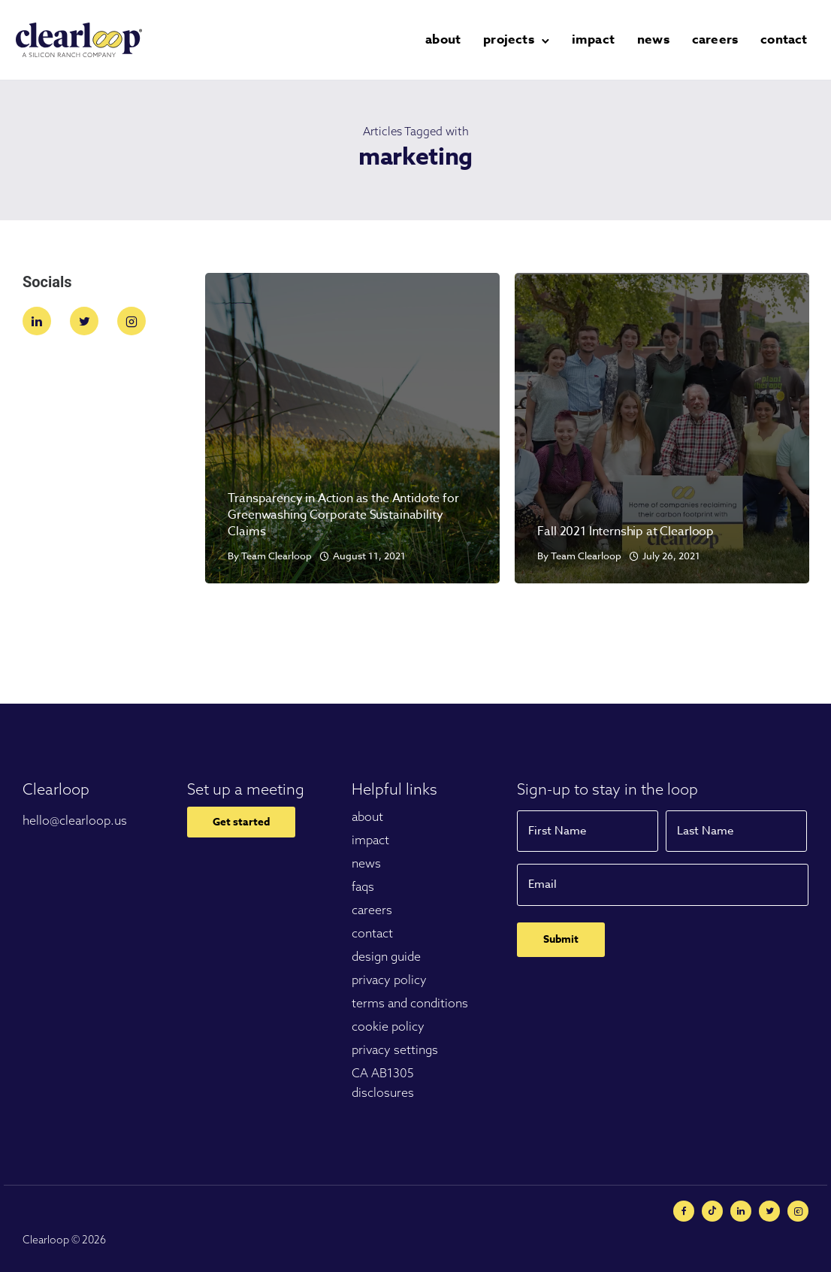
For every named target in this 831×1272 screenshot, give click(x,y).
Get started (241, 822)
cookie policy (388, 1026)
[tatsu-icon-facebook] (687, 1211)
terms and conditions (410, 1002)
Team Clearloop (276, 556)
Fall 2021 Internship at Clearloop (625, 531)
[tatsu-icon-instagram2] (131, 321)
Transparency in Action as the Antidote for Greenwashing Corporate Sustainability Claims (343, 515)
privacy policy (389, 979)
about (449, 39)
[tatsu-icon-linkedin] (41, 321)
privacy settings (395, 1049)
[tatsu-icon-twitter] (88, 321)
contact (789, 39)
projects (514, 39)
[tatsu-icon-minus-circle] (716, 1211)
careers (721, 39)
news (659, 39)
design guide (386, 956)
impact (599, 39)
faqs (363, 886)
